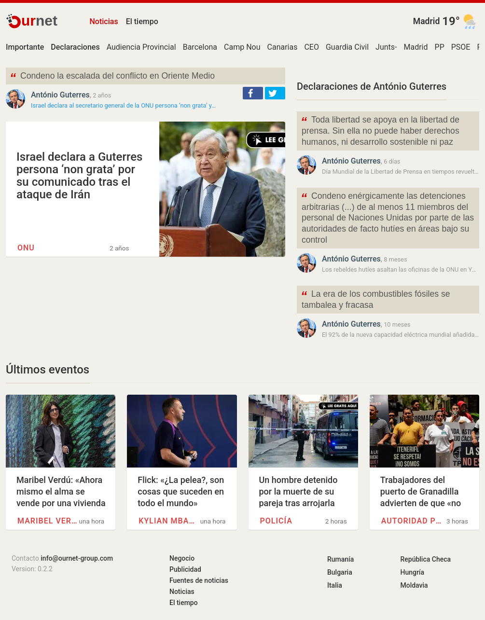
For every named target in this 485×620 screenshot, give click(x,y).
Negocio (181, 558)
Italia (334, 585)
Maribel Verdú (47, 520)
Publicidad (185, 569)
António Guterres (60, 94)
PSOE (461, 47)
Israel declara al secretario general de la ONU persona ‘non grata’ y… (123, 105)
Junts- (386, 47)
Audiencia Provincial (141, 47)
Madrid (426, 21)
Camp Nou (242, 47)
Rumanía (340, 559)
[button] (253, 93)
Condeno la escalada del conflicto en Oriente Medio (112, 76)
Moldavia (414, 585)
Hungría (412, 572)
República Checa (425, 559)
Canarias (282, 47)
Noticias (104, 21)
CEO (311, 47)
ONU (26, 247)
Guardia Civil (347, 47)
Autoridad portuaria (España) (411, 520)
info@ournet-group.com (77, 558)
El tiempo (142, 21)
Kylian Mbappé (169, 520)
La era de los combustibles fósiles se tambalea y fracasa (375, 299)
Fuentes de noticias (198, 580)
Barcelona (200, 47)
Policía (276, 520)
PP (439, 47)
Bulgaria (339, 572)
